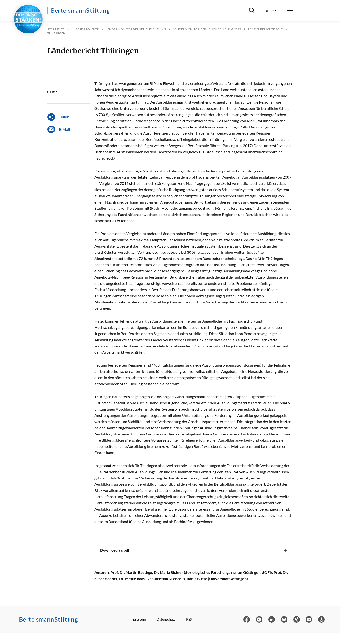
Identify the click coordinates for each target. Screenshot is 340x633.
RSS (189, 619)
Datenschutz (166, 619)
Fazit (53, 92)
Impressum (137, 619)
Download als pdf (193, 550)
